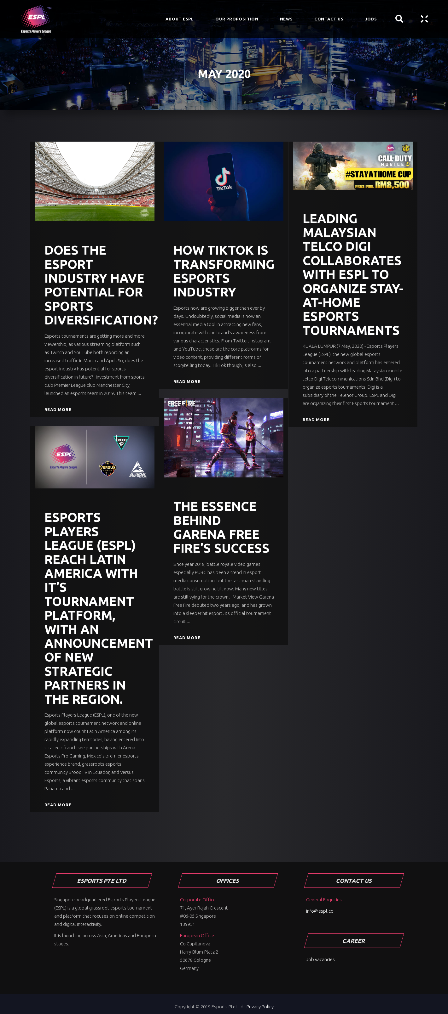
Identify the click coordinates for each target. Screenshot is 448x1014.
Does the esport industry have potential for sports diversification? (101, 285)
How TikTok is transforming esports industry (224, 271)
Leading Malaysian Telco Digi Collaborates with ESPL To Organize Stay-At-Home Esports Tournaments (353, 274)
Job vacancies (320, 959)
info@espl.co (320, 911)
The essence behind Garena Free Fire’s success (221, 527)
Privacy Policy (260, 1006)
